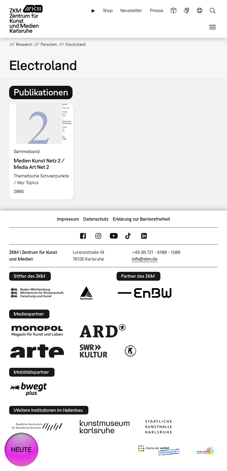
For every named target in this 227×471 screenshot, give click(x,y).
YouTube (113, 236)
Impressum (68, 219)
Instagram (98, 236)
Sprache (199, 11)
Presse (156, 10)
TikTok (128, 236)
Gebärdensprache (186, 11)
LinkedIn (144, 236)
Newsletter (131, 10)
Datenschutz (96, 219)
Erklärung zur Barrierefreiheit (141, 219)
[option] (43, 152)
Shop (108, 10)
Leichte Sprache (173, 11)
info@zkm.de (144, 259)
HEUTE (21, 449)
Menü (212, 27)
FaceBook (83, 236)
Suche (212, 11)
